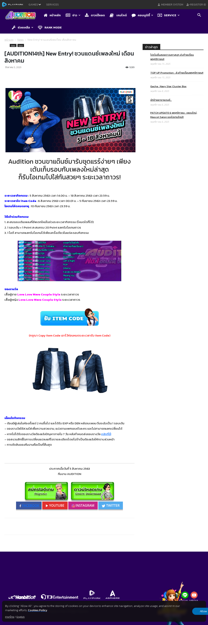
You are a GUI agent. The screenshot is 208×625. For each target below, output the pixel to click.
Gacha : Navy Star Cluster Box (168, 86)
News (20, 39)
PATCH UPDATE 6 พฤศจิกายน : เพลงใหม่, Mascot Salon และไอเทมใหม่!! (173, 115)
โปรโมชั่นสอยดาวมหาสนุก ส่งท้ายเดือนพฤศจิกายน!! (172, 57)
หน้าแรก (8, 39)
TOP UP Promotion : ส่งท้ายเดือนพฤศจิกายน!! (176, 73)
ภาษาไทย (9, 617)
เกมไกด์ (118, 15)
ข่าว (73, 15)
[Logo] (22, 15)
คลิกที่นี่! (106, 434)
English (20, 617)
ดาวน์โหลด (95, 15)
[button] (199, 15)
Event (21, 45)
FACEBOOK (29, 505)
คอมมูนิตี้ (142, 15)
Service (169, 15)
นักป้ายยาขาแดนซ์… (161, 100)
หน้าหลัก (52, 15)
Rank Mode (50, 27)
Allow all (185, 611)
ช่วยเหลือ (22, 27)
